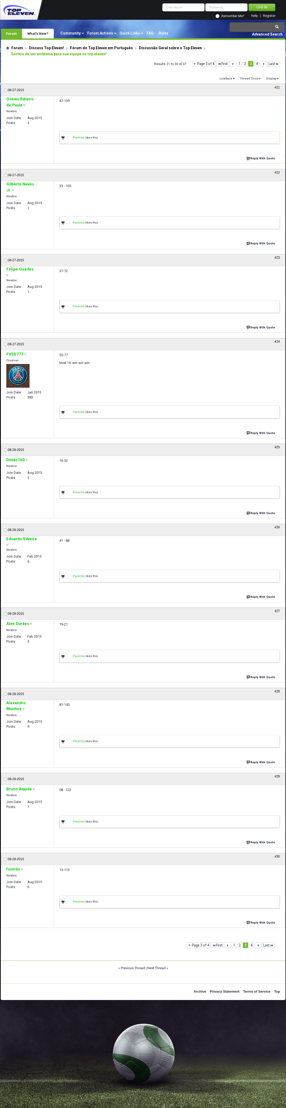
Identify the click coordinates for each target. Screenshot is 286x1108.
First (222, 64)
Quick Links (130, 33)
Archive (200, 991)
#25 (277, 447)
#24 (277, 341)
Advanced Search (267, 34)
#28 (277, 691)
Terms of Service (256, 991)
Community (70, 33)
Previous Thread (133, 968)
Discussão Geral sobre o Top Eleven (170, 48)
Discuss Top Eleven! (46, 48)
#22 (277, 172)
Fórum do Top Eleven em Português (101, 48)
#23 (277, 257)
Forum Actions (100, 33)
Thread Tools (249, 78)
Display (271, 78)
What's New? (38, 33)
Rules (163, 33)
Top (277, 991)
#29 (277, 776)
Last (274, 64)
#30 (277, 856)
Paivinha (79, 137)
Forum (11, 33)
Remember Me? (232, 16)
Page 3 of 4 (205, 64)
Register (269, 15)
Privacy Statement (225, 991)
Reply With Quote (261, 158)
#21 (277, 87)
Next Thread (156, 968)
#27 (277, 611)
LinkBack (226, 78)
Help (254, 15)
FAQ (150, 33)
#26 (277, 527)
